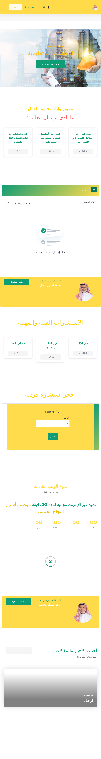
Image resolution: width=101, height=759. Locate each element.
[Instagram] (43, 7)
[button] (50, 64)
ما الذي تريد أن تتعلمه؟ (50, 117)
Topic (65, 418)
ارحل (88, 706)
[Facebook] (48, 7)
